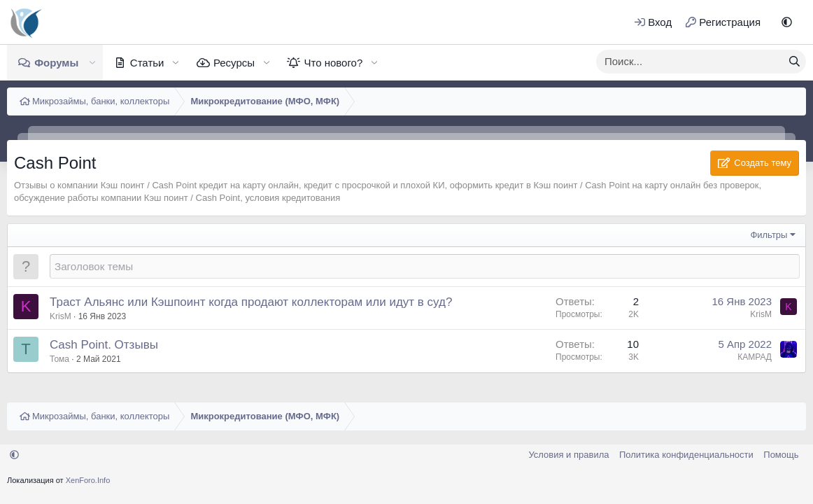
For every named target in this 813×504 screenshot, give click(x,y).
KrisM (60, 316)
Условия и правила (568, 454)
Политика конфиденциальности (686, 454)
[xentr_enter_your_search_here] (690, 61)
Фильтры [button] (768, 235)
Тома (59, 359)
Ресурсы (234, 63)
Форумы (56, 63)
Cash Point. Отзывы (104, 344)
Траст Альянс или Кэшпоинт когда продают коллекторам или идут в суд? (251, 302)
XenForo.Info (88, 480)
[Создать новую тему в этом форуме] (425, 266)
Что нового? (333, 63)
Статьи (147, 63)
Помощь (780, 454)
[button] (787, 22)
